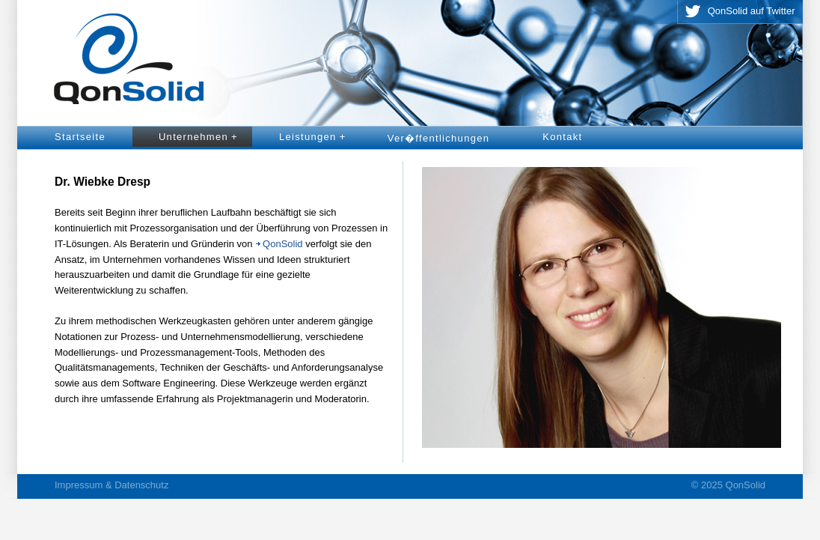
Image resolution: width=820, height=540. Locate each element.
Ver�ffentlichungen (439, 138)
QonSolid (282, 243)
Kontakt (562, 136)
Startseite (80, 136)
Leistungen (315, 137)
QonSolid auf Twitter (751, 10)
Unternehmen (201, 137)
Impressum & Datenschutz (111, 485)
